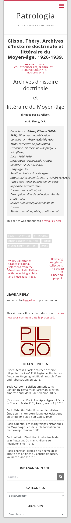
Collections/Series (25, 67)
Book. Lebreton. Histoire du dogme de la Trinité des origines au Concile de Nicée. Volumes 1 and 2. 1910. (32, 454)
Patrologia (35, 15)
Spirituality (46, 67)
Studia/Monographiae (34, 70)
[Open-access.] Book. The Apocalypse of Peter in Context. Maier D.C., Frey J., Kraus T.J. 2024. (35, 401)
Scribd (44, 246)
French (46, 241)
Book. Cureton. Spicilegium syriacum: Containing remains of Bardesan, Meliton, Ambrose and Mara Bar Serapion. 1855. (33, 390)
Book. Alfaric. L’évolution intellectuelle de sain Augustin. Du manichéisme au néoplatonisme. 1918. (33, 440)
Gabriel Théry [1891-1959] (22, 246)
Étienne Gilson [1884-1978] (23, 241)
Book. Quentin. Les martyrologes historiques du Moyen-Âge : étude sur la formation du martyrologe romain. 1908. (35, 427)
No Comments (35, 72)
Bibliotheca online (19, 235)
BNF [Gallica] (41, 235)
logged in (29, 300)
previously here (52, 221)
